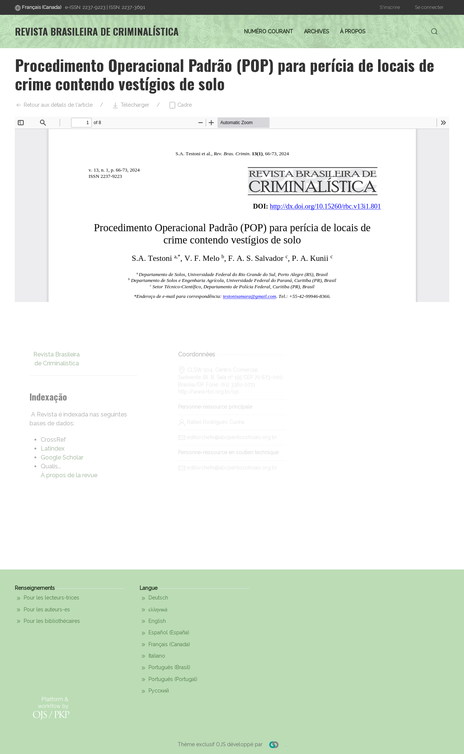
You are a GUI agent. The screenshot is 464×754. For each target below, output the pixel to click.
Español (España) (164, 633)
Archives (316, 31)
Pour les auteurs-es (42, 610)
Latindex (52, 448)
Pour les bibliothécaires (47, 621)
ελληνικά (153, 610)
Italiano (152, 656)
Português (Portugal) (168, 679)
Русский (154, 691)
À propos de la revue (69, 475)
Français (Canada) (165, 644)
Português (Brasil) (165, 668)
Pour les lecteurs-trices (47, 598)
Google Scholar (62, 457)
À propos (352, 31)
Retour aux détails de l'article (54, 105)
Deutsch (154, 598)
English (153, 621)
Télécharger (130, 105)
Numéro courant (268, 31)
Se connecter (429, 7)
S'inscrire (390, 7)
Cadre (180, 105)
